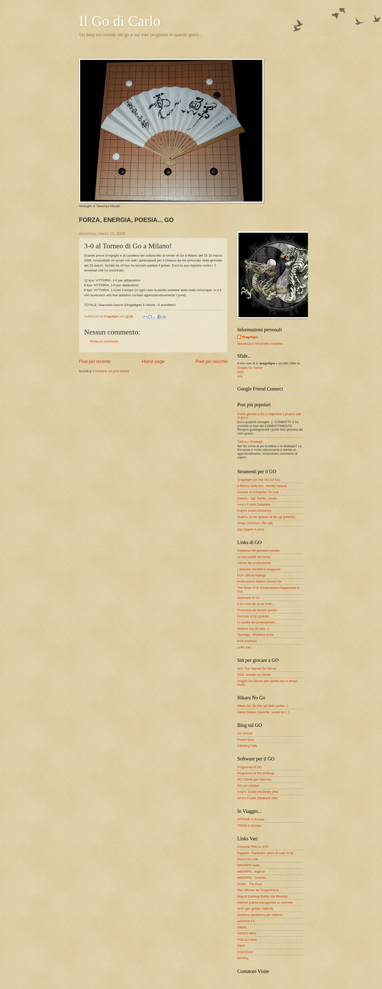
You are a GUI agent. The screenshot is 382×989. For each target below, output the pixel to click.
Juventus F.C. (246, 921)
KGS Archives (247, 641)
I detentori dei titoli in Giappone (259, 569)
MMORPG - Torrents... (252, 877)
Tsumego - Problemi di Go (255, 635)
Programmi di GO (249, 767)
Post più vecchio (212, 361)
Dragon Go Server (250, 368)
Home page (153, 361)
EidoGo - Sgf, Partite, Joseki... (258, 498)
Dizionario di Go (248, 598)
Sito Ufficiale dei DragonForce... (259, 890)
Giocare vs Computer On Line (258, 492)
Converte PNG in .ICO (252, 847)
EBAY (241, 946)
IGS (240, 376)
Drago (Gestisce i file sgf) (255, 523)
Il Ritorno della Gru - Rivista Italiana (262, 486)
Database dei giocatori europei (258, 550)
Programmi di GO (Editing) (255, 773)
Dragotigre (250, 337)
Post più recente (95, 361)
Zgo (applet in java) (250, 529)
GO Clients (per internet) (254, 779)
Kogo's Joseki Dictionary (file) (257, 792)
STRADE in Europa (250, 819)
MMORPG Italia (248, 865)
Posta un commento (104, 341)
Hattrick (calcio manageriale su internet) (265, 902)
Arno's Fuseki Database (253, 504)
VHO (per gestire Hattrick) (255, 908)
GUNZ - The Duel (249, 884)
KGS (240, 372)
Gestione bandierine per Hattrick (259, 915)
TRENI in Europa (249, 825)
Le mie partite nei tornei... (255, 557)
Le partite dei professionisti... (257, 622)
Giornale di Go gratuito (253, 616)
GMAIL (242, 927)
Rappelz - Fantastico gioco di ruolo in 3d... (266, 853)
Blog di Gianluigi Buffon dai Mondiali (262, 896)
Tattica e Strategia (249, 442)
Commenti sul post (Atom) (111, 371)
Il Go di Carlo (120, 21)
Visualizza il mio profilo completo (260, 343)
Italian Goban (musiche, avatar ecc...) (263, 712)
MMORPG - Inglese (251, 871)
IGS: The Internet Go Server (257, 668)
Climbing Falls (247, 746)
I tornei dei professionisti (254, 563)
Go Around (244, 733)
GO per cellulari (248, 785)
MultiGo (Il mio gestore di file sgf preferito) (266, 517)
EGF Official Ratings (251, 575)
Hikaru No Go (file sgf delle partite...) (262, 706)
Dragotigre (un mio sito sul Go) (258, 479)
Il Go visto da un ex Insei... (255, 604)
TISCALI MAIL (247, 940)
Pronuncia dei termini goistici (257, 610)
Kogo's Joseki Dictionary (254, 510)
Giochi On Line (247, 859)
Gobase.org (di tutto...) (253, 628)
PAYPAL (243, 958)
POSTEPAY (245, 952)
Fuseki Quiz (245, 739)
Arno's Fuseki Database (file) (257, 798)
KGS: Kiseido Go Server (254, 674)
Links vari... (245, 647)
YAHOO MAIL (247, 933)
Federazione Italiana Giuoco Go (259, 581)
